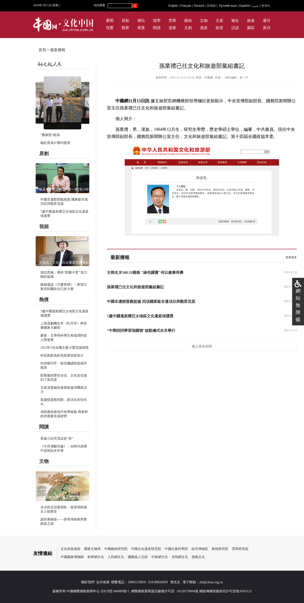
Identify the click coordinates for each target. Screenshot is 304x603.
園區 (251, 28)
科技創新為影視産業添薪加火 (62, 355)
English (173, 5)
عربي (255, 5)
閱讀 (157, 28)
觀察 (125, 28)
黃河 (266, 28)
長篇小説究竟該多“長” (56, 438)
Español (244, 5)
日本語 (211, 5)
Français (185, 5)
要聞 (110, 21)
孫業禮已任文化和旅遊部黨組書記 (135, 287)
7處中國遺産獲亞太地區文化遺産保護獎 (140, 316)
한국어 (265, 5)
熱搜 (44, 299)
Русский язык (228, 5)
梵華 (172, 21)
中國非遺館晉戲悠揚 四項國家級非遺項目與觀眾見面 (151, 301)
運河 (266, 21)
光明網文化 (179, 557)
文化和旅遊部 (71, 549)
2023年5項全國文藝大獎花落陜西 (64, 347)
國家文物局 (92, 549)
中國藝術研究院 (116, 549)
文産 (219, 21)
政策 (219, 28)
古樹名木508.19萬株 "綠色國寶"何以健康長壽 (145, 272)
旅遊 (251, 21)
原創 (125, 21)
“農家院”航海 (50, 135)
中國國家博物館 (72, 557)
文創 (188, 28)
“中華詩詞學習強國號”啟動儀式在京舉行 (141, 330)
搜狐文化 (198, 557)
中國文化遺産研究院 (146, 549)
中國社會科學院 (176, 549)
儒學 (157, 21)
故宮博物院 (199, 549)
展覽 (141, 28)
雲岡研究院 (240, 549)
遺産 (204, 28)
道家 (172, 28)
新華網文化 (95, 557)
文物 (204, 21)
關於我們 (88, 582)
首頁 (42, 50)
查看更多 (291, 257)
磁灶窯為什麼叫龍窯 (55, 143)
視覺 (110, 28)
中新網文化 (159, 557)
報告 (235, 21)
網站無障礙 (298, 305)
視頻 (44, 226)
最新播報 (57, 50)
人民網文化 (116, 557)
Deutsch (199, 5)
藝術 (188, 21)
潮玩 (141, 21)
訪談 (235, 28)
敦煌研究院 (220, 549)
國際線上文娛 (138, 557)
